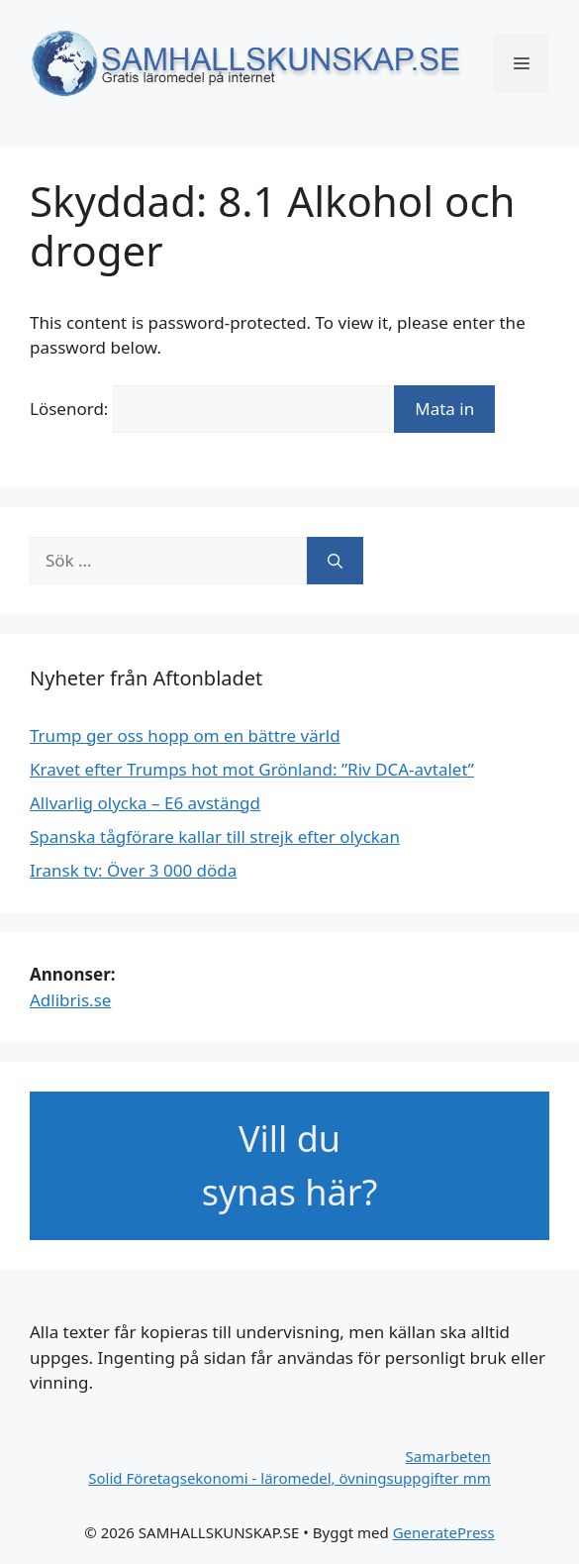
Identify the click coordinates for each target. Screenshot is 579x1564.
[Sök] (335, 560)
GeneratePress (444, 1532)
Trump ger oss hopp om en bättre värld (185, 735)
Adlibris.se (70, 1000)
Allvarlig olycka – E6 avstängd (145, 802)
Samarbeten (448, 1456)
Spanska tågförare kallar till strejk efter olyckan (215, 836)
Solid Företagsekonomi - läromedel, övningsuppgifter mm (289, 1478)
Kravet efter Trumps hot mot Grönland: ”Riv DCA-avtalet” (252, 769)
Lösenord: (210, 408)
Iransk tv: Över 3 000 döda (133, 870)
